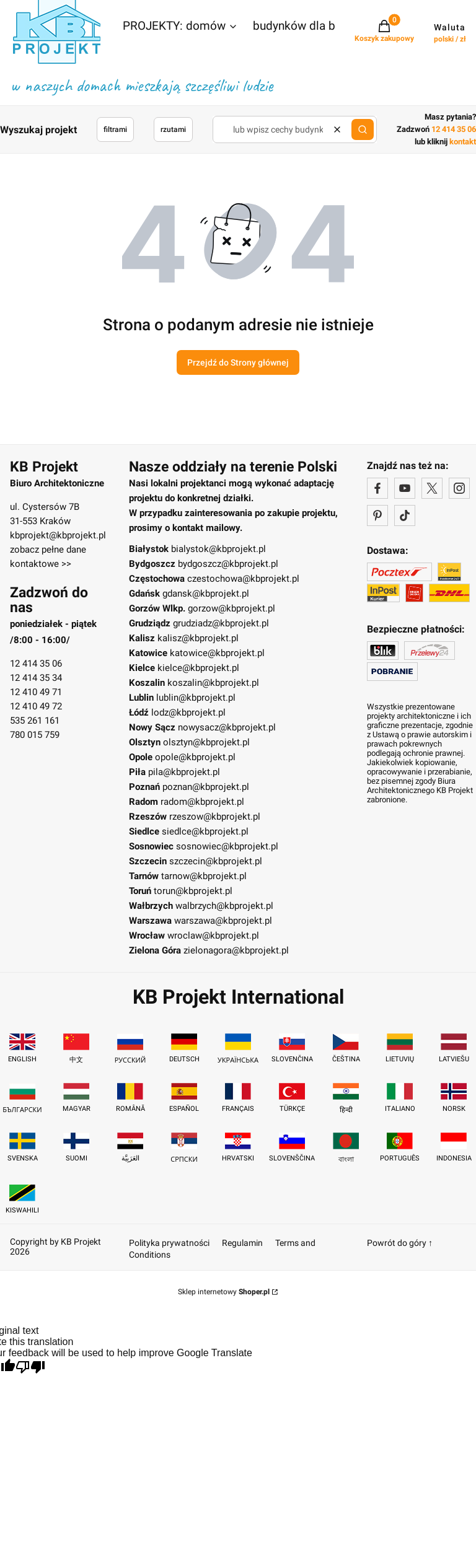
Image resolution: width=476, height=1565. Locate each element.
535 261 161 (35, 720)
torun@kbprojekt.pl (193, 890)
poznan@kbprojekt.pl (205, 786)
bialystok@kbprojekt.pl (218, 549)
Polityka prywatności (169, 1243)
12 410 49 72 (36, 706)
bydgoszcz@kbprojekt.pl (228, 563)
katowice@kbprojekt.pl (217, 653)
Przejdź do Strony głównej (238, 362)
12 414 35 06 (36, 663)
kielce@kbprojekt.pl (198, 667)
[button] (180, 27)
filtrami (115, 129)
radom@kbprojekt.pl (202, 801)
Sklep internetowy (224, 1291)
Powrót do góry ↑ (400, 1243)
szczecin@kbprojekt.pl (215, 861)
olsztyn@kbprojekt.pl (206, 742)
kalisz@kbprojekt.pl (198, 638)
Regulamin (242, 1243)
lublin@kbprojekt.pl (196, 697)
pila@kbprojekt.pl (184, 772)
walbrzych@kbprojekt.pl (224, 905)
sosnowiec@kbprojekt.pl (227, 846)
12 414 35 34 (36, 677)
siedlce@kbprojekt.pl (205, 831)
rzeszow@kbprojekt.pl (214, 816)
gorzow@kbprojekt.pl (231, 608)
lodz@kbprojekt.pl (188, 712)
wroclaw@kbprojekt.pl (213, 935)
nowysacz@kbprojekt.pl (227, 727)
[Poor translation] (30, 1368)
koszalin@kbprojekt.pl (213, 682)
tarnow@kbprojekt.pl (204, 876)
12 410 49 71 (36, 692)
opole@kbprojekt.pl (195, 757)
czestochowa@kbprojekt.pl (243, 578)
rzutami (173, 129)
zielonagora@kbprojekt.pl (236, 950)
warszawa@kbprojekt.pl (223, 920)
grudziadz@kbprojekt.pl (221, 623)
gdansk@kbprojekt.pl (205, 593)
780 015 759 (35, 734)
